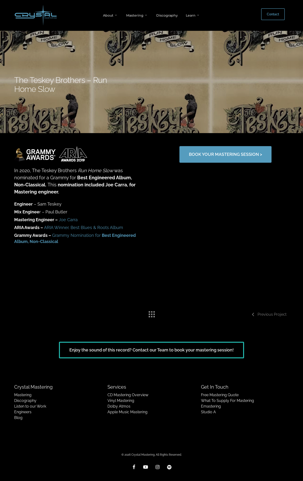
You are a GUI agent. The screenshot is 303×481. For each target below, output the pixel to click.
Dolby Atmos (118, 406)
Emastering (211, 406)
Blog (18, 417)
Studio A (208, 412)
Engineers (22, 412)
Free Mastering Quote (220, 395)
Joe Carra (68, 219)
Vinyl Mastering (120, 400)
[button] (225, 154)
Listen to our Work (30, 406)
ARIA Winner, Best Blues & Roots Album (83, 227)
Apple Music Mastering (127, 412)
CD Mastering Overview (127, 395)
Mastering (22, 395)
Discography (25, 400)
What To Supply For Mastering (227, 400)
